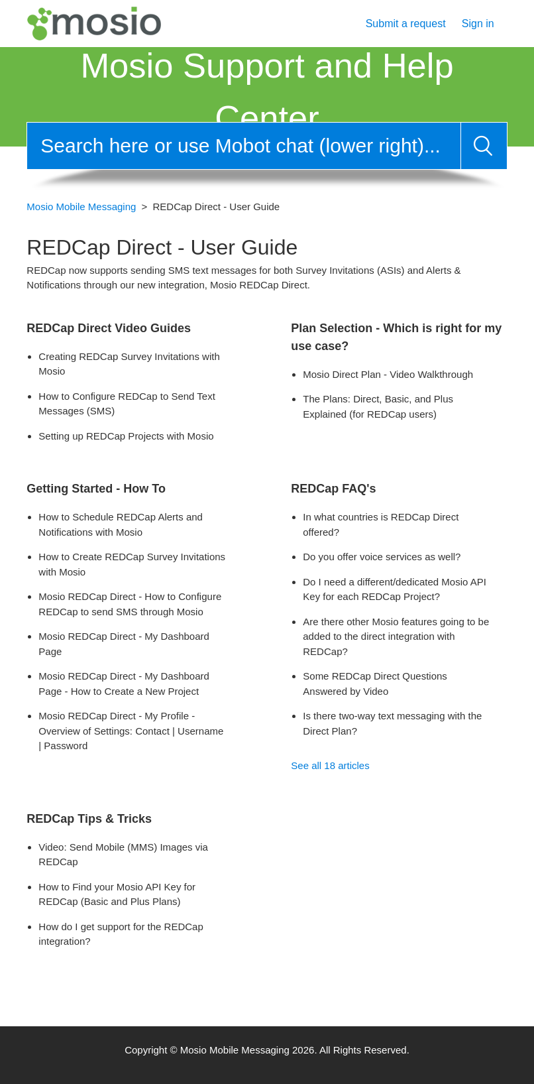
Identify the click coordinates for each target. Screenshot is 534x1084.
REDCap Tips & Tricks (89, 818)
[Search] (243, 146)
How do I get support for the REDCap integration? (120, 934)
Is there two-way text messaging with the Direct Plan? (392, 723)
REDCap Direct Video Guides (109, 328)
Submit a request (406, 23)
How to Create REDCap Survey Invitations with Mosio (131, 564)
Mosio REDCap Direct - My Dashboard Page (123, 644)
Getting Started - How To (96, 488)
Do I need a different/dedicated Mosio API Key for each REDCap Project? (394, 589)
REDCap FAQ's (333, 488)
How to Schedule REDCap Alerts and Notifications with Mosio (120, 524)
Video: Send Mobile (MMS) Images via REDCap (123, 854)
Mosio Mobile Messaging (81, 206)
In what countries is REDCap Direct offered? (380, 524)
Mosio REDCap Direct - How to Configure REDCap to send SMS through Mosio (129, 604)
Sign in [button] (478, 23)
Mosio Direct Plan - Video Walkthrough (388, 374)
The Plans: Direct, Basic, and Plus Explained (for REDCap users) (378, 406)
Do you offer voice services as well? (381, 556)
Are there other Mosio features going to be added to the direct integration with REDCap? (396, 636)
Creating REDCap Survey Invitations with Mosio (128, 364)
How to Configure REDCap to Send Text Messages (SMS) (126, 404)
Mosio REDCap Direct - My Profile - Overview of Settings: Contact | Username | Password (130, 730)
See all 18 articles (330, 765)
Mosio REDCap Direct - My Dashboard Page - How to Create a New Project (123, 683)
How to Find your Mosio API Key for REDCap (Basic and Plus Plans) (116, 894)
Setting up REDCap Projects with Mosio (125, 436)
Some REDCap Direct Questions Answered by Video (375, 683)
